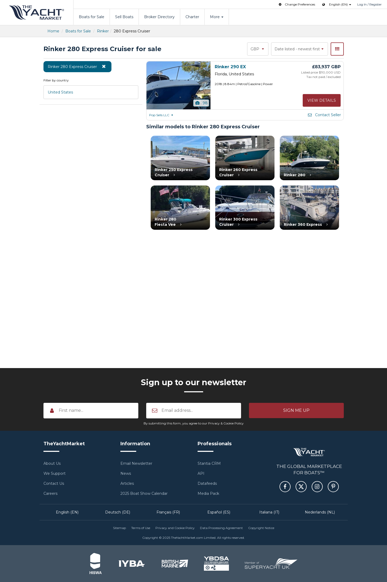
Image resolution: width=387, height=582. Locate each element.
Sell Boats (124, 16)
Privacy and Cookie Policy (175, 528)
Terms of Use (140, 528)
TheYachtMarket (36, 12)
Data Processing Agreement (221, 528)
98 (201, 103)
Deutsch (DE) (117, 512)
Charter (192, 16)
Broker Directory (159, 16)
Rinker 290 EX (230, 66)
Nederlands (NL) (320, 512)
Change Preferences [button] (296, 4)
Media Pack (208, 493)
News (125, 473)
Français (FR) (168, 512)
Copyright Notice (261, 528)
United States (60, 92)
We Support (54, 473)
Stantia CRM (209, 463)
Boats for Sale (91, 16)
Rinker (103, 31)
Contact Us (53, 483)
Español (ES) (218, 512)
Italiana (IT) (269, 512)
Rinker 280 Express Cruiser (77, 66)
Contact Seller (324, 115)
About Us (52, 463)
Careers (50, 493)
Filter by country (56, 80)
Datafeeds (207, 483)
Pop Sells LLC (162, 115)
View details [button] (321, 100)
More (216, 16)
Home (53, 31)
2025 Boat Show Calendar (144, 493)
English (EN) (67, 512)
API (201, 473)
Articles (127, 483)
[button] (296, 410)
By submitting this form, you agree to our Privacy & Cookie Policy (194, 423)
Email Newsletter (136, 463)
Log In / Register (369, 4)
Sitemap (119, 528)
